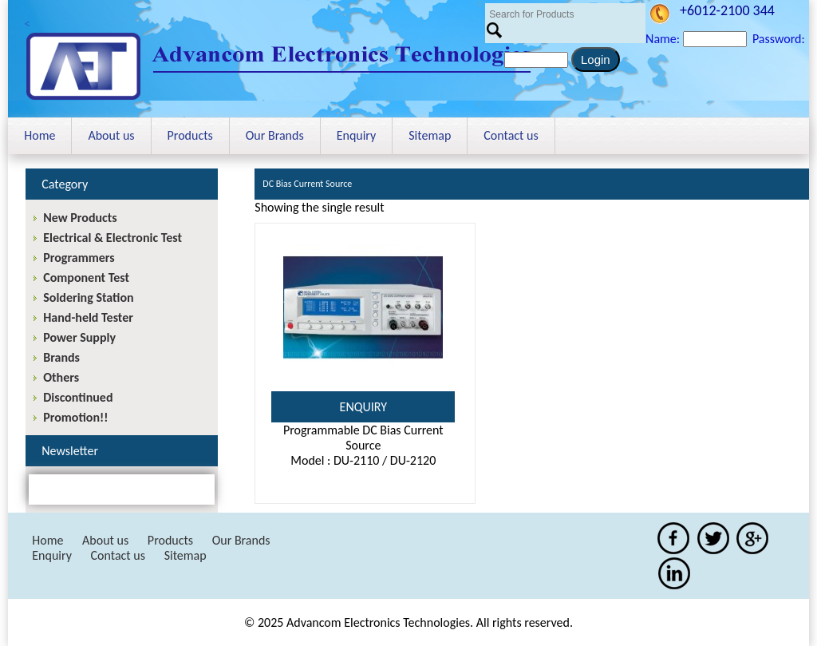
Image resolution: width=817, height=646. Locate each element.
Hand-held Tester (88, 317)
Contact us (510, 135)
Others (61, 377)
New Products (79, 217)
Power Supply (79, 337)
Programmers (78, 257)
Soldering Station (88, 297)
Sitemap (429, 135)
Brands (61, 357)
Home (39, 135)
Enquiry (357, 135)
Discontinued (77, 397)
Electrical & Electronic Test (112, 237)
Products (190, 135)
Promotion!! (75, 417)
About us (111, 135)
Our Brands (275, 135)
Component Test (86, 277)
